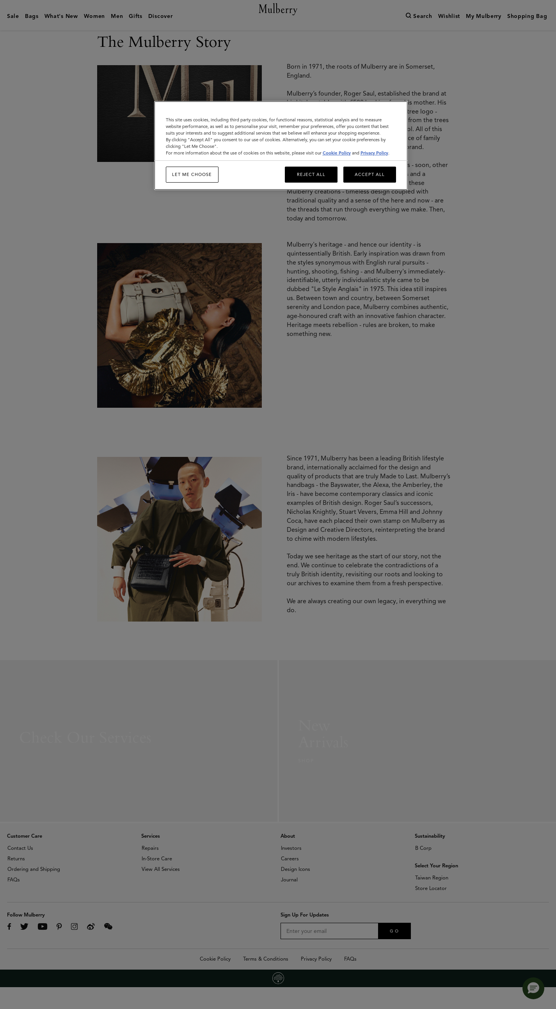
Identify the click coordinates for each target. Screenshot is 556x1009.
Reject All (311, 174)
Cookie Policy (337, 153)
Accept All (370, 174)
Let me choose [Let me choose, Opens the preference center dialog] (192, 174)
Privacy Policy (374, 153)
